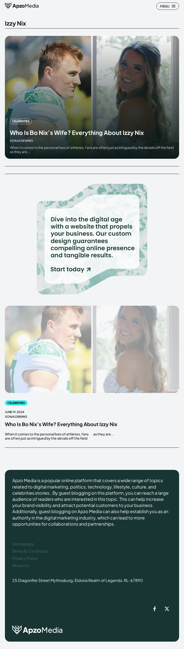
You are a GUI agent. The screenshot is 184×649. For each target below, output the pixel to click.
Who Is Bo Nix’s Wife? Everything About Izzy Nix (77, 132)
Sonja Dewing (21, 141)
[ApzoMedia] (22, 5)
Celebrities (21, 121)
